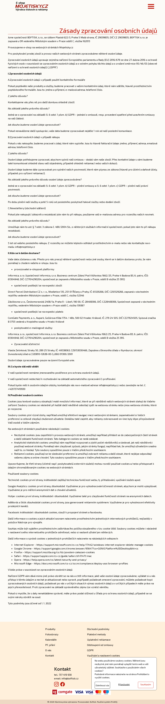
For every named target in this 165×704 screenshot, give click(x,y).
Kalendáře (51, 639)
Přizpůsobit (124, 684)
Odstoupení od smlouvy (100, 644)
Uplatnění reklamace (99, 639)
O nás (48, 650)
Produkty (50, 628)
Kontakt (49, 655)
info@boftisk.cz (70, 678)
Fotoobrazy (51, 634)
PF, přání (50, 644)
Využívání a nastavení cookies (103, 655)
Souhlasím (145, 684)
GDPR (90, 650)
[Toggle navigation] (151, 6)
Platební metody (96, 634)
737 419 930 (65, 674)
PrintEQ (114, 702)
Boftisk (93, 702)
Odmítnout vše (102, 685)
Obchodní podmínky (98, 628)
